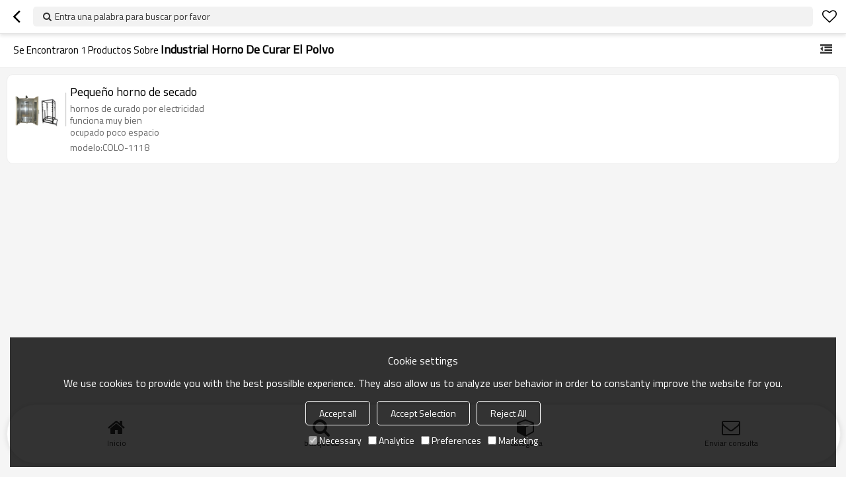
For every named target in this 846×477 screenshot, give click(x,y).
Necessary (335, 440)
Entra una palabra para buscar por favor (132, 16)
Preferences (451, 440)
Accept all (337, 413)
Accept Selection (423, 413)
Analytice (391, 440)
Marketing (513, 440)
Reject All (508, 413)
